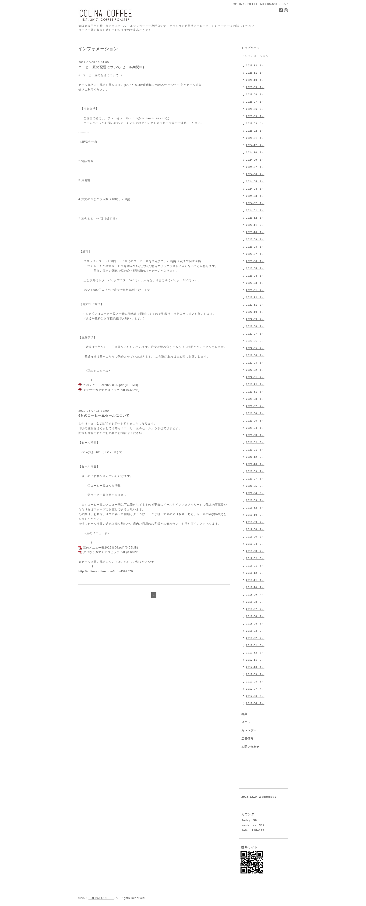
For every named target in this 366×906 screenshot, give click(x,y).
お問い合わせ (250, 746)
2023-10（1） (255, 232)
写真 (244, 714)
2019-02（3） (255, 558)
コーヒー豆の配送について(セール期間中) (111, 67)
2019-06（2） (255, 536)
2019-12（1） (255, 507)
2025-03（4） (255, 123)
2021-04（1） (255, 427)
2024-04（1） (255, 188)
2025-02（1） (255, 130)
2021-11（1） (255, 391)
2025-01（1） (255, 138)
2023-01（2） (255, 290)
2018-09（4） (255, 594)
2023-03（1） (255, 283)
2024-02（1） (255, 203)
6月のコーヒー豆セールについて (104, 415)
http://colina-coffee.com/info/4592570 (105, 571)
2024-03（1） (255, 196)
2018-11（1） (255, 580)
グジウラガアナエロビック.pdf (104, 390)
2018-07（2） (255, 609)
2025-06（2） (255, 109)
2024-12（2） (255, 145)
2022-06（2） (255, 340)
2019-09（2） (255, 522)
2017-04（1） (255, 703)
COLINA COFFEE (101, 898)
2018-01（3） (255, 645)
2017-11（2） (255, 659)
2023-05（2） (255, 268)
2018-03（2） (255, 630)
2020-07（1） (255, 478)
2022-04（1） (255, 355)
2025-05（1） (255, 116)
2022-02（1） (255, 369)
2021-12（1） (255, 384)
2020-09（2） (255, 471)
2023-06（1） (255, 261)
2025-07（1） (255, 101)
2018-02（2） (255, 638)
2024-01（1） (255, 210)
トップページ (250, 48)
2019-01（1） (255, 565)
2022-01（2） (255, 377)
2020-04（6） (255, 493)
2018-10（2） (255, 587)
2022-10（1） (255, 311)
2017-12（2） (255, 652)
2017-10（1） (255, 667)
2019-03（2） (255, 551)
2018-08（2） (255, 601)
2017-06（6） (255, 696)
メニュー (247, 722)
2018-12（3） (255, 572)
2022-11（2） (255, 304)
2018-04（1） (255, 623)
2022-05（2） (255, 348)
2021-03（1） (255, 435)
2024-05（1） (255, 181)
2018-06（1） (255, 616)
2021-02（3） (255, 442)
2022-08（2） (255, 326)
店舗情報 (247, 738)
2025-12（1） (255, 65)
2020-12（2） (255, 456)
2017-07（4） (255, 688)
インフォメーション (255, 56)
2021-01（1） (255, 449)
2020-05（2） (255, 485)
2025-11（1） (255, 72)
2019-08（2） (255, 529)
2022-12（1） (255, 297)
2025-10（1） (255, 80)
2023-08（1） (255, 246)
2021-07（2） (255, 406)
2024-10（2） (255, 152)
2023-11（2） (255, 225)
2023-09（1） (255, 239)
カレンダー (249, 730)
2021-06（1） (255, 413)
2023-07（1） (255, 254)
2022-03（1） (255, 362)
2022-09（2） (255, 319)
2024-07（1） (255, 167)
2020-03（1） (255, 500)
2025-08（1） (255, 94)
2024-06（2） (255, 174)
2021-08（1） (255, 398)
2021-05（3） (255, 420)
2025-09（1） (255, 87)
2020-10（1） (255, 464)
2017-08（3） (255, 681)
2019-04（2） (255, 543)
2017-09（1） (255, 674)
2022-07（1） (255, 333)
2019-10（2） (255, 514)
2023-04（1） (255, 275)
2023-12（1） (255, 217)
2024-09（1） (255, 159)
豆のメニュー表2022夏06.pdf (103, 385)
